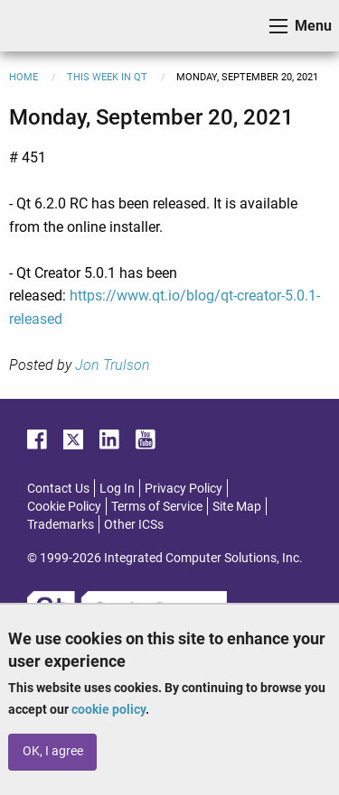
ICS (41, 25)
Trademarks (60, 524)
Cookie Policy (64, 506)
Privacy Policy (183, 488)
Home (23, 77)
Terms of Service (156, 506)
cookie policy (108, 709)
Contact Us (58, 488)
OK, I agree (53, 751)
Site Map (236, 506)
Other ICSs (134, 524)
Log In (117, 488)
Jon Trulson (112, 365)
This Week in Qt (107, 77)
